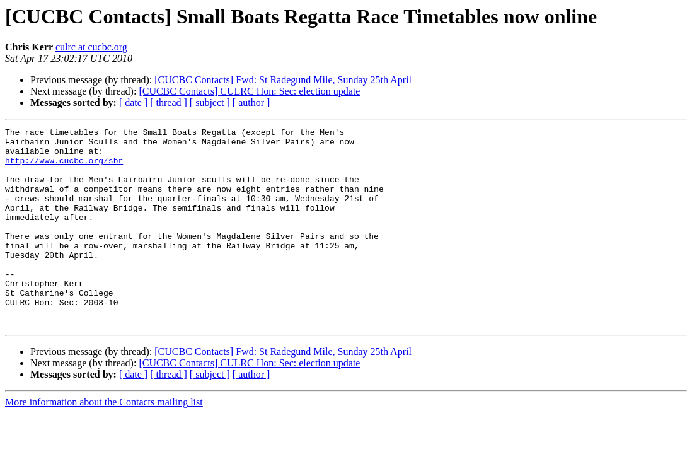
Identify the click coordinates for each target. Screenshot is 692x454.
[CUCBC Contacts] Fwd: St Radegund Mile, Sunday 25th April (283, 79)
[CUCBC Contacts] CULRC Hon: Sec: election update (249, 91)
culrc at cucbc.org (91, 47)
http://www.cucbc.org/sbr (64, 167)
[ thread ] (168, 102)
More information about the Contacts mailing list (104, 441)
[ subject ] (210, 102)
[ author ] (251, 102)
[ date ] (133, 102)
